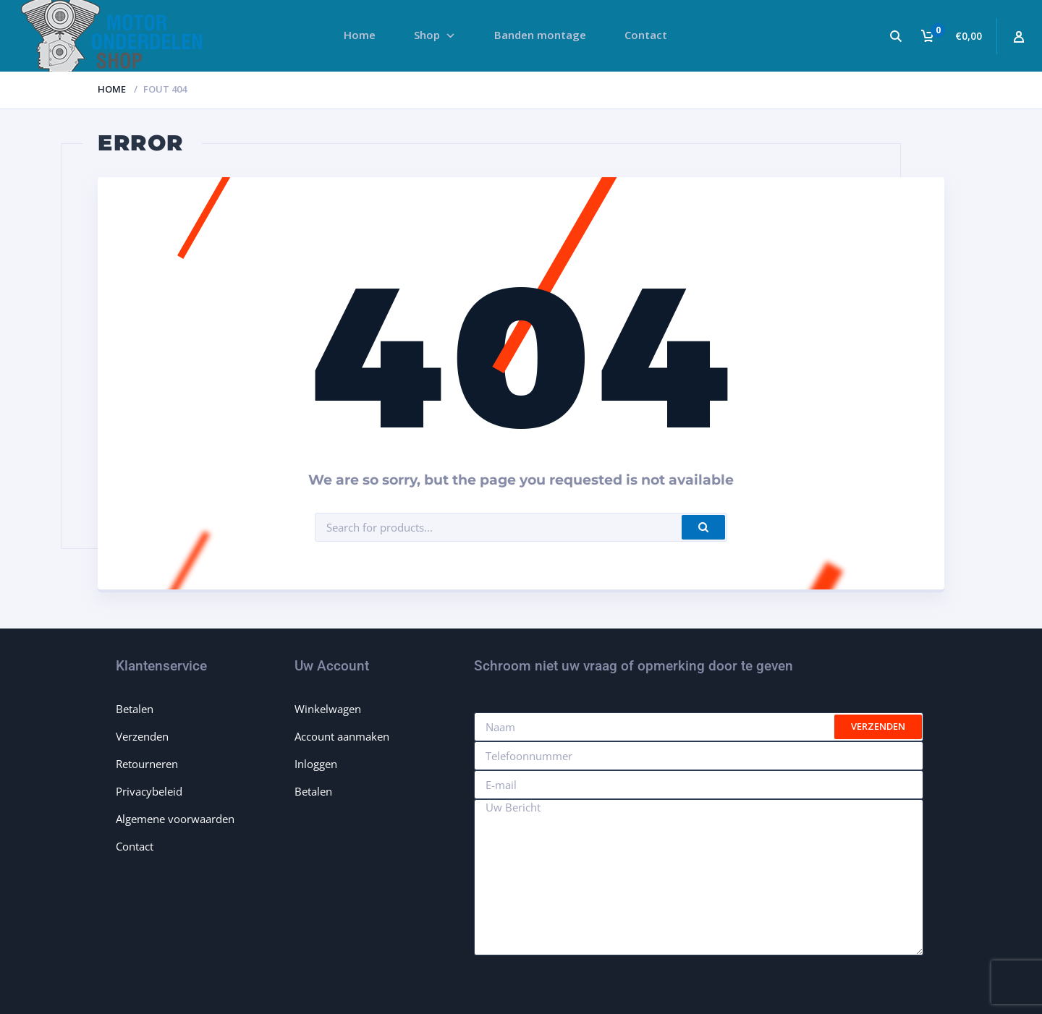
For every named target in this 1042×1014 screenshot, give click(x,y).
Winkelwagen (328, 709)
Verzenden (142, 736)
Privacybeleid (149, 791)
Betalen (134, 709)
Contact (134, 846)
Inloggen (316, 764)
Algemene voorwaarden (175, 818)
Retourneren (147, 764)
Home (112, 88)
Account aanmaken (342, 736)
